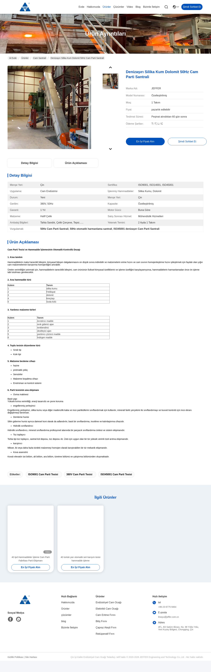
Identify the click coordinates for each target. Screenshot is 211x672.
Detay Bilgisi (29, 163)
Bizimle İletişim (151, 6)
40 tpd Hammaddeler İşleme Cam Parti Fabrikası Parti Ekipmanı (31, 564)
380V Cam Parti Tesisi (79, 480)
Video (130, 6)
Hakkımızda (93, 6)
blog (138, 6)
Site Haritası (31, 662)
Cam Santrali (39, 58)
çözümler (118, 6)
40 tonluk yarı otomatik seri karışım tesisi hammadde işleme (80, 564)
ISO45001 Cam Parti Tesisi (116, 480)
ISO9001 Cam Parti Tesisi (43, 480)
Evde (81, 6)
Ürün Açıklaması (76, 163)
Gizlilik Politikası (15, 662)
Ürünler (107, 6)
